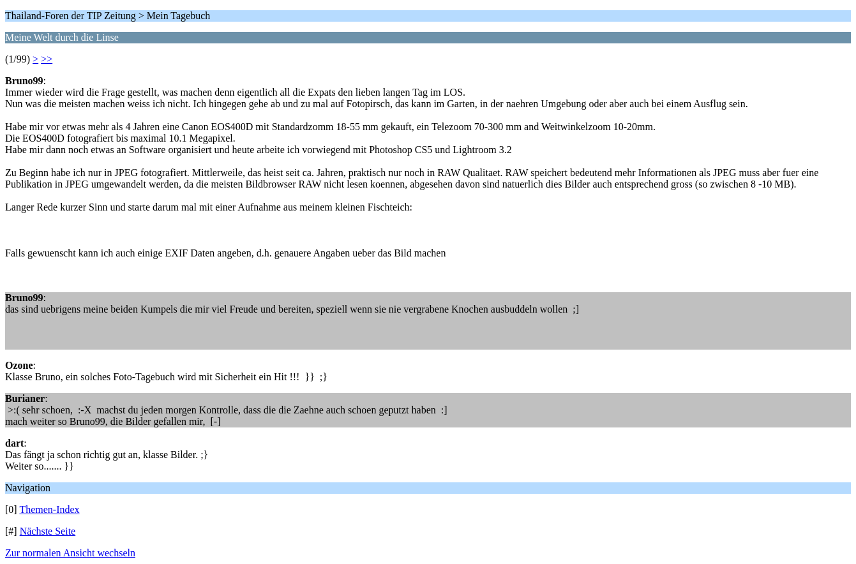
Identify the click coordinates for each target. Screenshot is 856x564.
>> (46, 59)
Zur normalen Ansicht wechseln (70, 552)
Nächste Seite (48, 531)
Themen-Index (49, 509)
